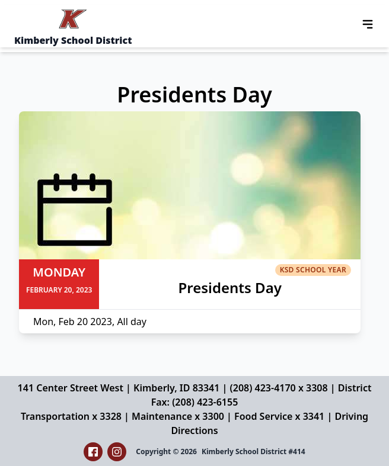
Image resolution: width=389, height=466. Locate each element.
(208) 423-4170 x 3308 (279, 387)
